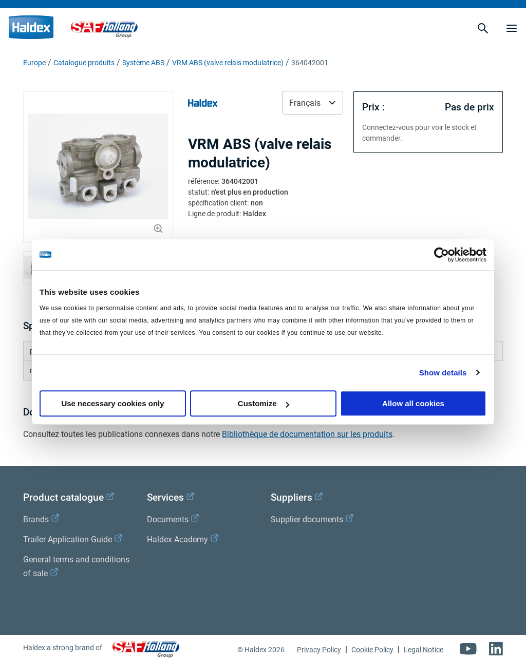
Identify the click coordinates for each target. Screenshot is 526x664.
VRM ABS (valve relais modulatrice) (228, 63)
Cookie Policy (372, 650)
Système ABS (143, 63)
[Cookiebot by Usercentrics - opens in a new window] (441, 254)
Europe (34, 63)
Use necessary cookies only (112, 403)
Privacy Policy (319, 650)
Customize (263, 403)
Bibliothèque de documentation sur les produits (307, 434)
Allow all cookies (413, 403)
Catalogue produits (84, 63)
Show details (443, 372)
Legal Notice (423, 650)
